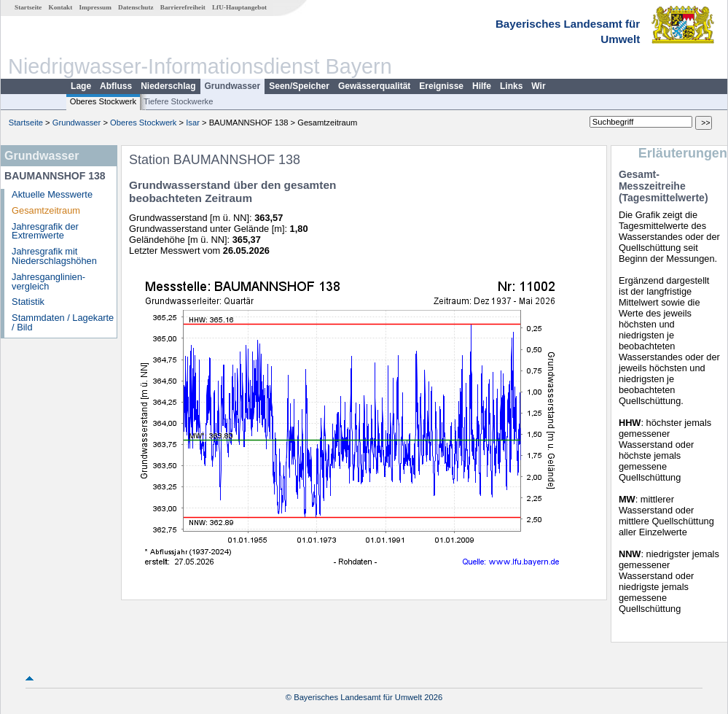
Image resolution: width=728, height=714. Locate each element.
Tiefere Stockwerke (178, 101)
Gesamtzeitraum (46, 210)
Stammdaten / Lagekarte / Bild (63, 322)
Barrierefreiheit (183, 7)
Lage (81, 86)
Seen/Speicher (299, 86)
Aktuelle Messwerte (52, 194)
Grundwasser (233, 86)
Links (511, 86)
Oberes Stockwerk (103, 101)
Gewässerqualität (374, 86)
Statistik (28, 301)
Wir (538, 86)
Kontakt (61, 7)
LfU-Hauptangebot (239, 7)
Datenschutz (136, 7)
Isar (193, 122)
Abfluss (116, 86)
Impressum (95, 7)
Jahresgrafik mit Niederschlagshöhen (54, 256)
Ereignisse (441, 86)
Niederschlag (168, 86)
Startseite (28, 7)
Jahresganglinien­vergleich (48, 281)
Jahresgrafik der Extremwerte (45, 231)
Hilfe (481, 86)
